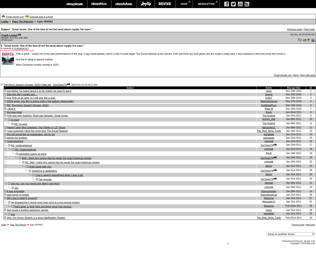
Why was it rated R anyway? (22, 198)
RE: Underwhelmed (21, 145)
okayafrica (99, 4)
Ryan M (269, 108)
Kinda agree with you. (40, 166)
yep (16, 188)
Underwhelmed (15, 141)
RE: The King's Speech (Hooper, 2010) (28, 105)
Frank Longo (9, 35)
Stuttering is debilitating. (44, 171)
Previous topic (294, 29)
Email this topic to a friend (41, 17)
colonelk (268, 141)
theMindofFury (269, 105)
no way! (15, 120)
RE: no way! (20, 124)
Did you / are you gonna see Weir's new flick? (35, 183)
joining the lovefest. (17, 137)
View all (46, 84)
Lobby (4, 21)
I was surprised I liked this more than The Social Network (37, 131)
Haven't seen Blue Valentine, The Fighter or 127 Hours (36, 127)
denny (269, 166)
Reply (296, 75)
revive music (165, 4)
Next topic (309, 29)
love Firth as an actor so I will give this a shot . (31, 97)
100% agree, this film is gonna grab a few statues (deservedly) (40, 101)
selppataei (268, 137)
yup (13, 214)
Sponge (269, 182)
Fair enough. (45, 179)
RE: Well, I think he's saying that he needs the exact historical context (62, 162)
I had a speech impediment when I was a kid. (59, 175)
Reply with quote (307, 75)
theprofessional (269, 101)
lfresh (269, 112)
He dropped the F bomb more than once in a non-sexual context (45, 202)
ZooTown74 (60, 84)
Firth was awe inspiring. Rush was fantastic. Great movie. (37, 115)
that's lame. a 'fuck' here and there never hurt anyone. (43, 206)
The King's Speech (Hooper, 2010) (22, 84)
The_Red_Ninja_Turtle (269, 131)
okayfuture (124, 4)
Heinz (269, 210)
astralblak (269, 134)
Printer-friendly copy (15, 17)
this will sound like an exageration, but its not (31, 134)
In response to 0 (21, 48)
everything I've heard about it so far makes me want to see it (39, 91)
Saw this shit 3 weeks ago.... (22, 94)
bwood (268, 94)
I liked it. (11, 108)
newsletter (206, 4)
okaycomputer (268, 191)
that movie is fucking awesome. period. (28, 210)
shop (184, 4)
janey (269, 91)
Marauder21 (268, 127)
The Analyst (269, 115)
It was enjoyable (15, 191)
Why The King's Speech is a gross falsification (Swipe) (36, 217)
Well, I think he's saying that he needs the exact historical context (56, 158)
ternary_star (268, 119)
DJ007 (268, 97)
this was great (14, 112)
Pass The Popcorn (22, 21)
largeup (145, 4)
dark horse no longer (18, 194)
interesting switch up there (32, 154)
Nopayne (269, 198)
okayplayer (74, 4)
